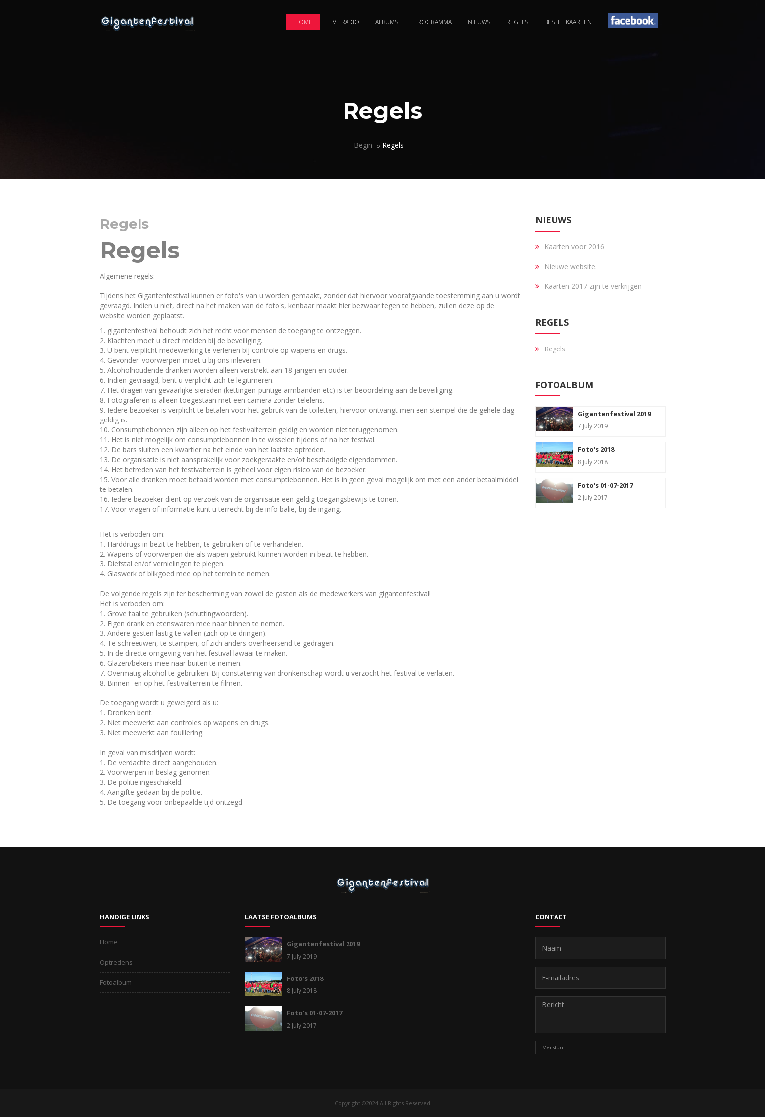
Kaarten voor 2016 (574, 246)
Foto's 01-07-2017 (605, 485)
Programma (433, 22)
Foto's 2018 (596, 449)
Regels (517, 22)
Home (303, 22)
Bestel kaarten (568, 22)
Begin (363, 145)
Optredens (116, 962)
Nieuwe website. (570, 266)
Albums (386, 22)
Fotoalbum (116, 982)
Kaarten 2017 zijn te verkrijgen (593, 286)
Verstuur (554, 1047)
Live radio (343, 22)
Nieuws (479, 22)
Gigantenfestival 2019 (614, 413)
